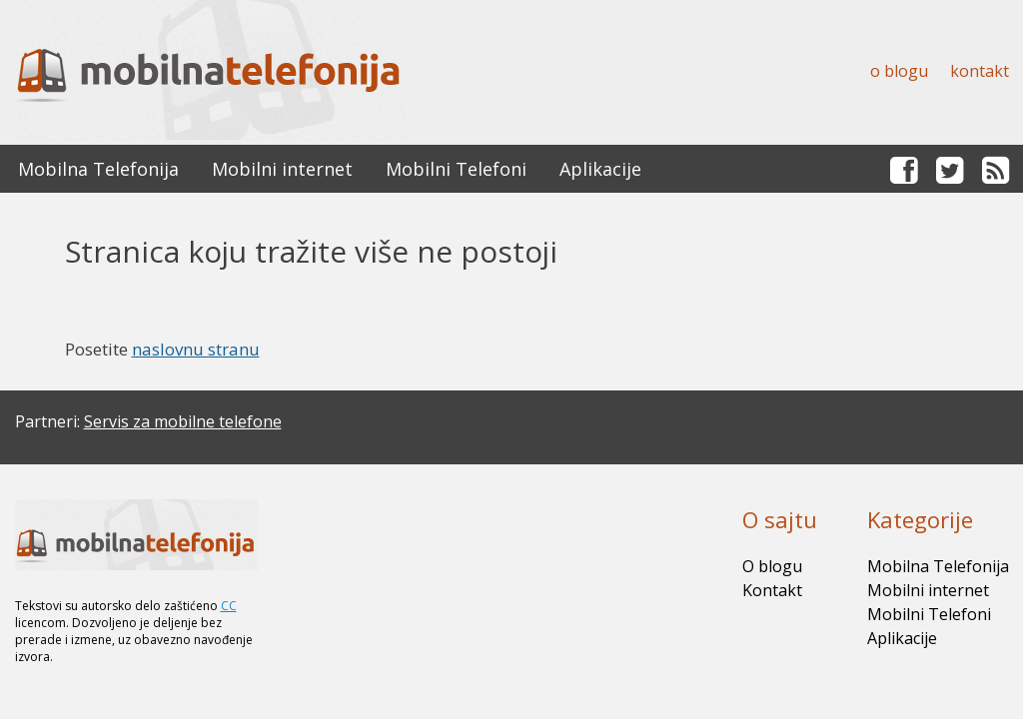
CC (229, 605)
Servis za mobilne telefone (183, 421)
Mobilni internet (282, 169)
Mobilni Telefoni (456, 169)
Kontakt (979, 71)
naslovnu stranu (196, 349)
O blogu (899, 71)
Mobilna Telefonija (98, 169)
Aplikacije (600, 169)
